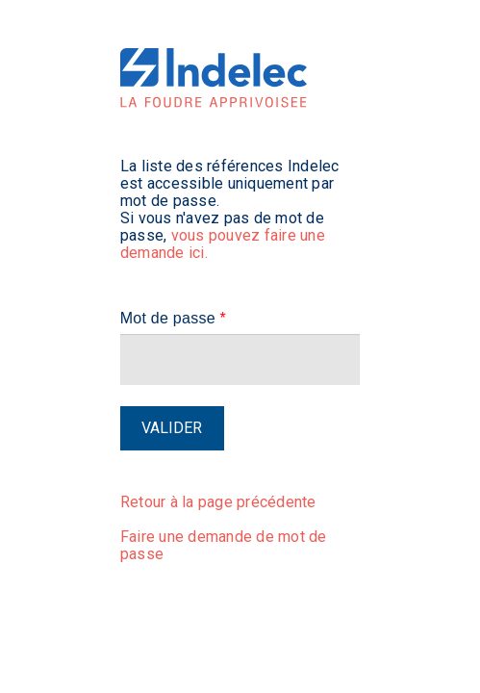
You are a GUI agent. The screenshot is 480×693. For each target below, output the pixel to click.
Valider (171, 428)
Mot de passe (173, 318)
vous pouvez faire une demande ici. (222, 244)
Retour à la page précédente (218, 502)
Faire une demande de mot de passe (223, 545)
